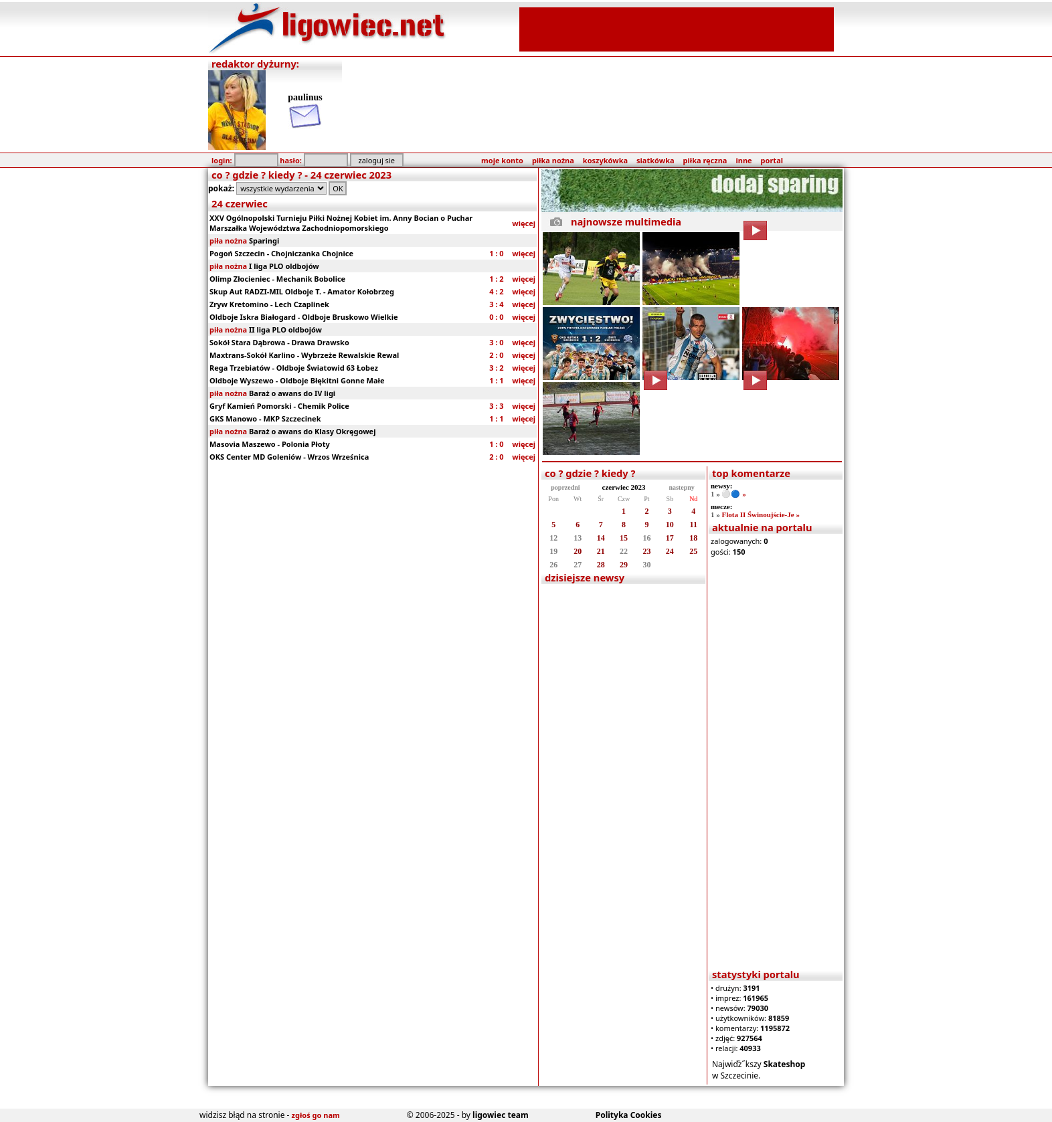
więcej (523, 223)
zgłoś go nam (316, 1115)
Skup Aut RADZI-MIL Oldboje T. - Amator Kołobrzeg (301, 291)
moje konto (502, 160)
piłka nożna (553, 160)
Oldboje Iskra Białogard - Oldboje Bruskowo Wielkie (303, 317)
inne (743, 160)
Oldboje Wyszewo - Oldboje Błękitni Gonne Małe (296, 380)
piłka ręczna (705, 160)
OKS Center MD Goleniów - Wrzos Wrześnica (289, 457)
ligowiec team (500, 1115)
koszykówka (605, 160)
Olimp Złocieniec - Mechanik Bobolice (277, 279)
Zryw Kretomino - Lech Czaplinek (269, 304)
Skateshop (785, 1064)
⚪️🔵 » (733, 494)
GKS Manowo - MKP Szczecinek (265, 418)
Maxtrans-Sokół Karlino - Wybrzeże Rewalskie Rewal (304, 355)
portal (772, 160)
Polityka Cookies (629, 1115)
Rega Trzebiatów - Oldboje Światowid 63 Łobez (293, 368)
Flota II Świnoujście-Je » (760, 514)
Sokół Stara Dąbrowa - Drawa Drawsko (279, 342)
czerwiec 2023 (624, 487)
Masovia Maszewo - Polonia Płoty (269, 444)
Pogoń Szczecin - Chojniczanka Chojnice (281, 253)
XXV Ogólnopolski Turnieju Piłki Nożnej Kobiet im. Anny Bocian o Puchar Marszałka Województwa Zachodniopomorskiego (340, 223)
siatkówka (655, 160)
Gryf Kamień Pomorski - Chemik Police (279, 406)
